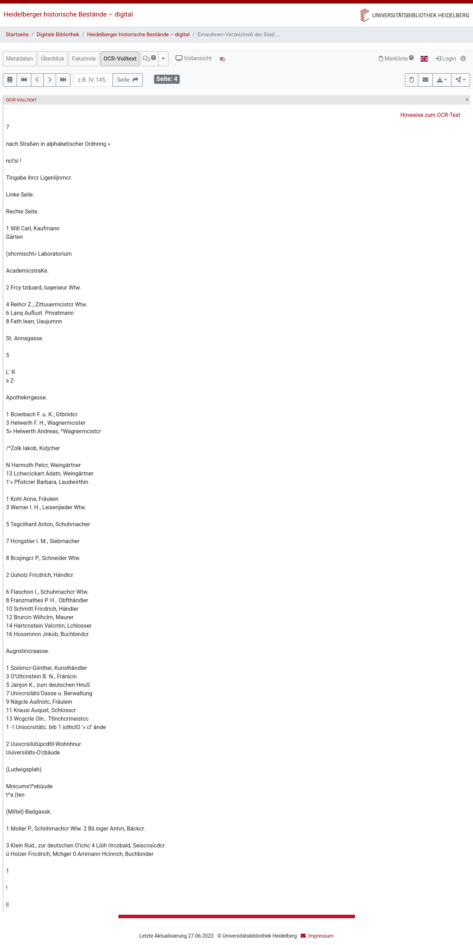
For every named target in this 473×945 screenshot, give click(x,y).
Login (445, 58)
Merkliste (396, 58)
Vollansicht (194, 58)
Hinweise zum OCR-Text (430, 115)
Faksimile (84, 58)
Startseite (17, 34)
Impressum (320, 936)
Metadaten (19, 58)
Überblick (52, 58)
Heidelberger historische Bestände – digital (68, 14)
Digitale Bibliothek (58, 34)
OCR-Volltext (120, 58)
